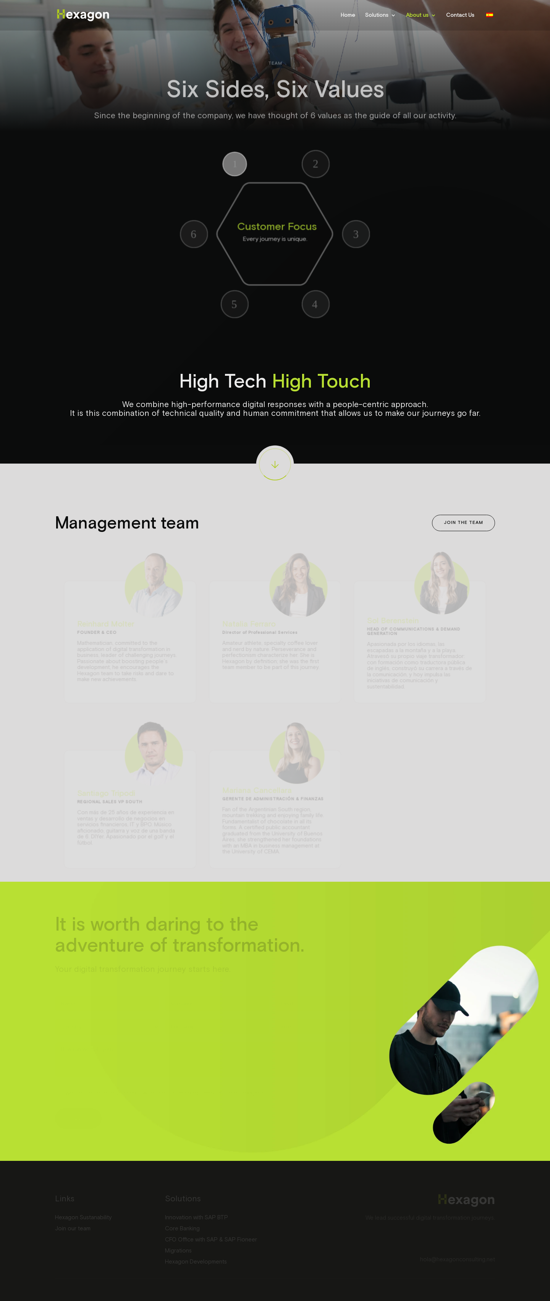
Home (348, 15)
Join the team (463, 522)
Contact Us (460, 15)
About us (417, 15)
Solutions (376, 15)
